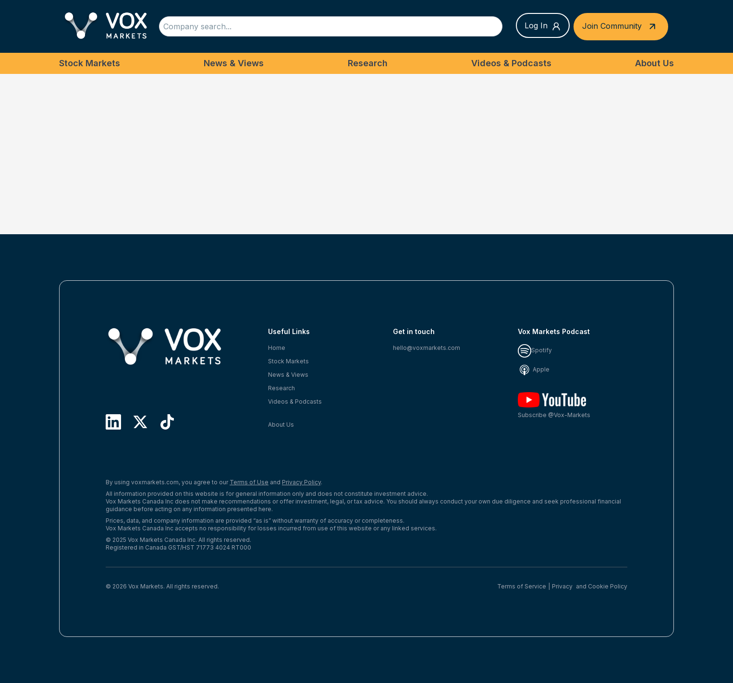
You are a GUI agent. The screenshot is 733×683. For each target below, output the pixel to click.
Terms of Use (249, 482)
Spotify (535, 350)
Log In (543, 26)
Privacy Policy (301, 482)
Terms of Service (521, 586)
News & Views (234, 63)
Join (621, 27)
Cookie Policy (607, 586)
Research (368, 63)
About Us (654, 63)
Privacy (562, 586)
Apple (534, 369)
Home (276, 347)
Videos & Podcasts (511, 63)
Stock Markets (89, 63)
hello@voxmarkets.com (426, 347)
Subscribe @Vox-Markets (554, 405)
